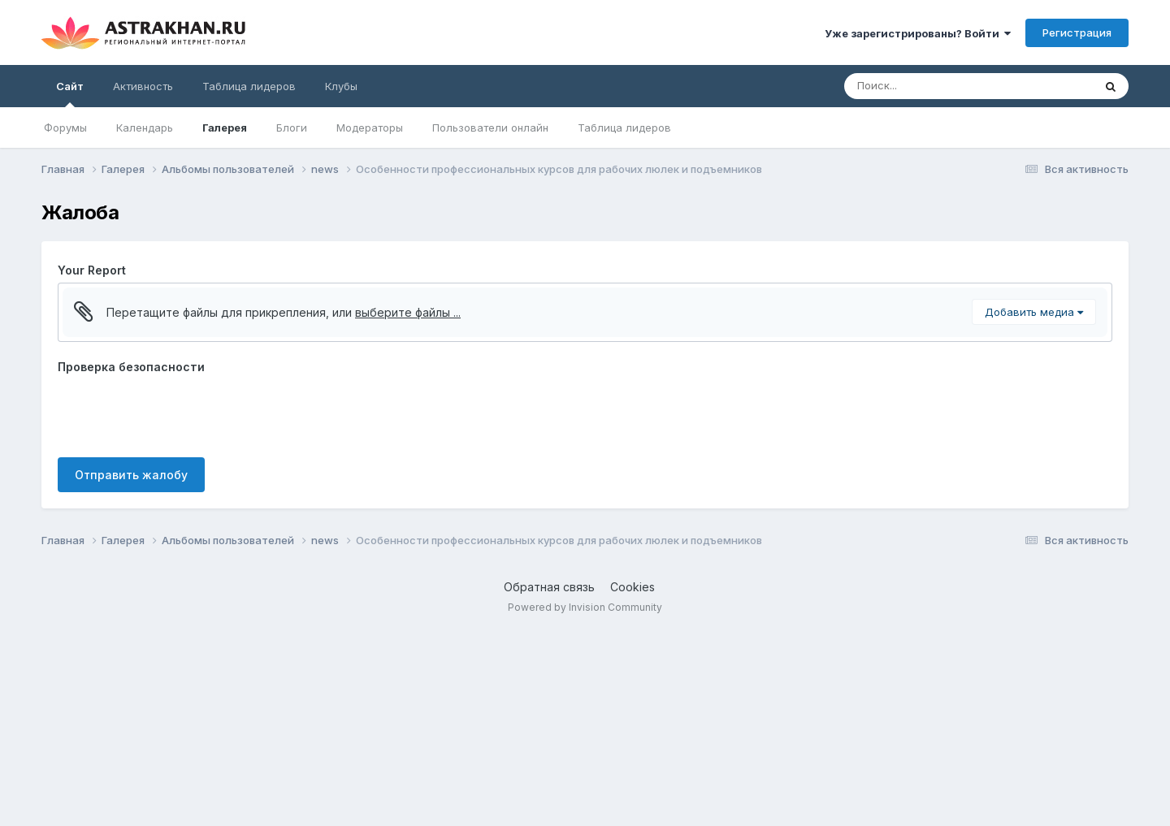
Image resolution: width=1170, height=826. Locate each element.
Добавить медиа (1034, 506)
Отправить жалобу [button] (131, 670)
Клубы (341, 86)
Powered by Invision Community (585, 802)
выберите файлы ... (408, 507)
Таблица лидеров (624, 127)
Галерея (224, 127)
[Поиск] (937, 86)
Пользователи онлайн (490, 127)
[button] (77, 304)
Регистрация (1077, 32)
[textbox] (585, 401)
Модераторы (369, 127)
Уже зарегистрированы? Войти (918, 33)
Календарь (144, 127)
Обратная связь (549, 782)
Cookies (632, 782)
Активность (143, 86)
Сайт (70, 93)
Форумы (65, 127)
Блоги (291, 127)
